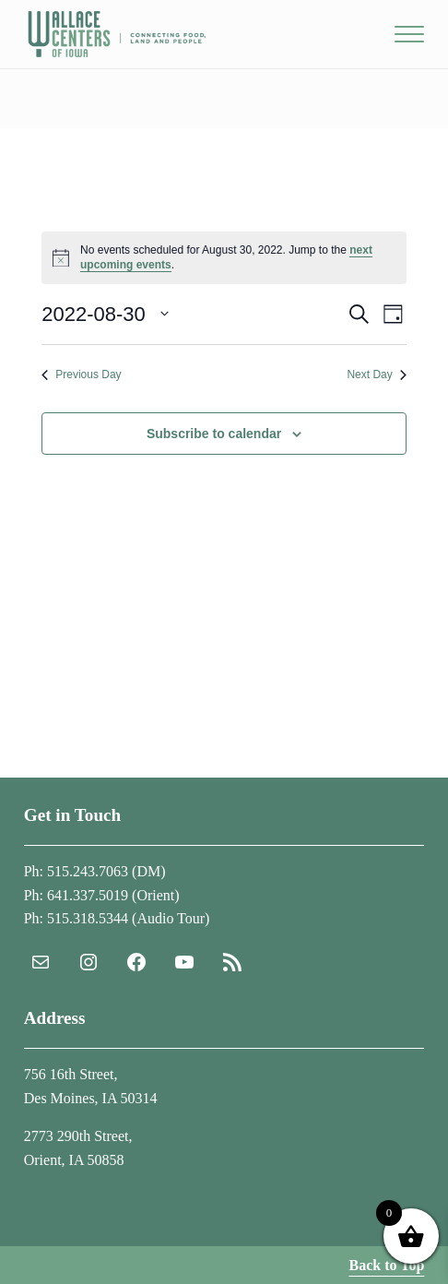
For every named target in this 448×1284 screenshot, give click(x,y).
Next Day (376, 374)
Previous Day (81, 374)
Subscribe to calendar (214, 433)
